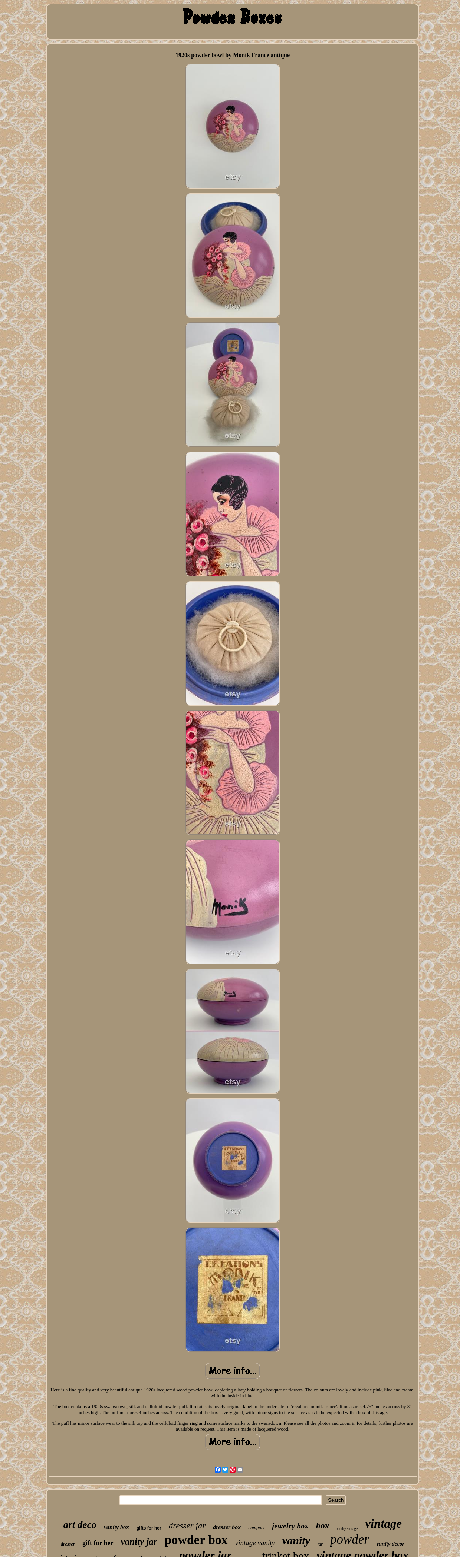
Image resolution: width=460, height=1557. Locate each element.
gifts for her (149, 1528)
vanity (296, 1540)
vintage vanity (255, 1543)
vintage (383, 1523)
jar (320, 1544)
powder (349, 1539)
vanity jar (139, 1542)
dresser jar (187, 1525)
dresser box (227, 1527)
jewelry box (290, 1525)
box (322, 1525)
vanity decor (390, 1544)
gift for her (98, 1543)
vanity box (116, 1527)
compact (256, 1527)
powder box (195, 1540)
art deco (79, 1524)
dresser (68, 1544)
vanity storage (347, 1529)
